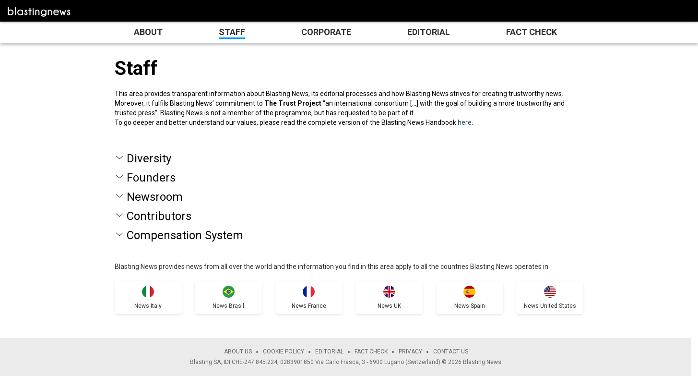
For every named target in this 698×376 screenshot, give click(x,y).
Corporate (326, 32)
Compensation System (185, 235)
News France (309, 306)
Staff (232, 32)
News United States (550, 306)
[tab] (349, 158)
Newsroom (155, 197)
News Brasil (228, 306)
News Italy (148, 306)
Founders (151, 177)
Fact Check (531, 32)
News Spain (469, 306)
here (465, 122)
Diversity (149, 158)
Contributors (159, 216)
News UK (389, 306)
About (148, 32)
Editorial (428, 32)
